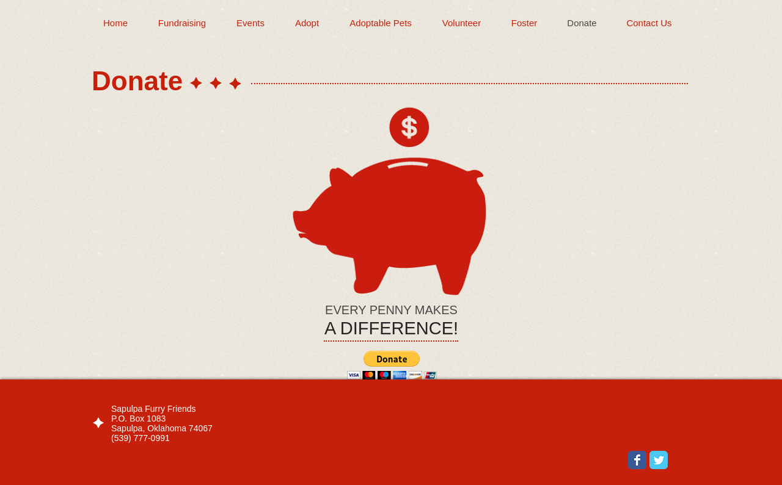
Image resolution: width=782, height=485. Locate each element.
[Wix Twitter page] (658, 460)
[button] (392, 365)
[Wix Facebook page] (637, 460)
